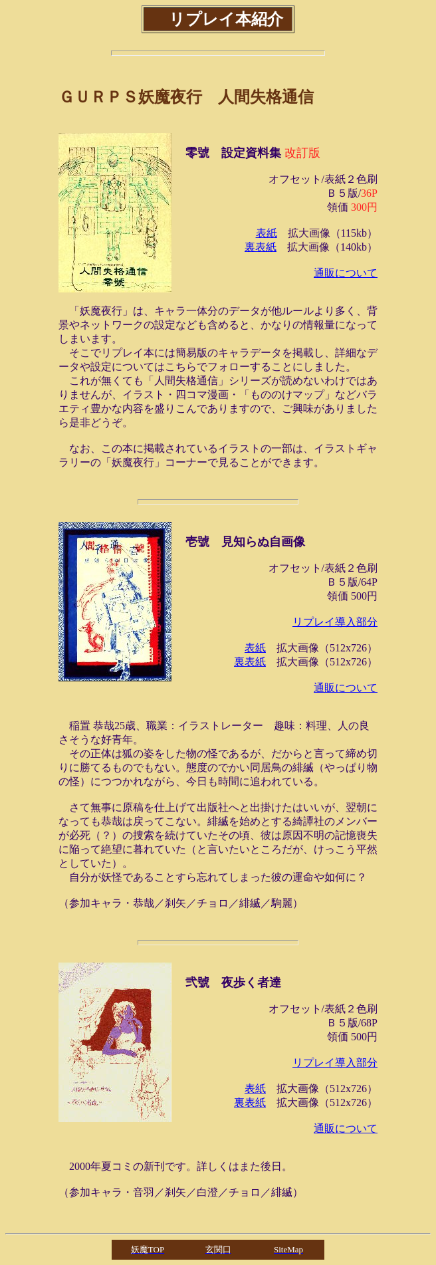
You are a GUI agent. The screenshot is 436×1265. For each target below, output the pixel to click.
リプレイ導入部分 (335, 622)
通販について (346, 273)
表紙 (266, 233)
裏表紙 (260, 247)
